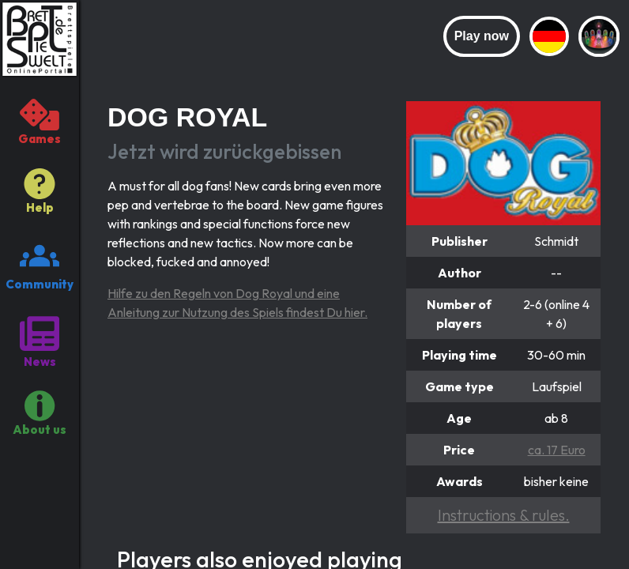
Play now (481, 36)
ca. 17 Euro (557, 450)
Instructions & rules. (504, 515)
